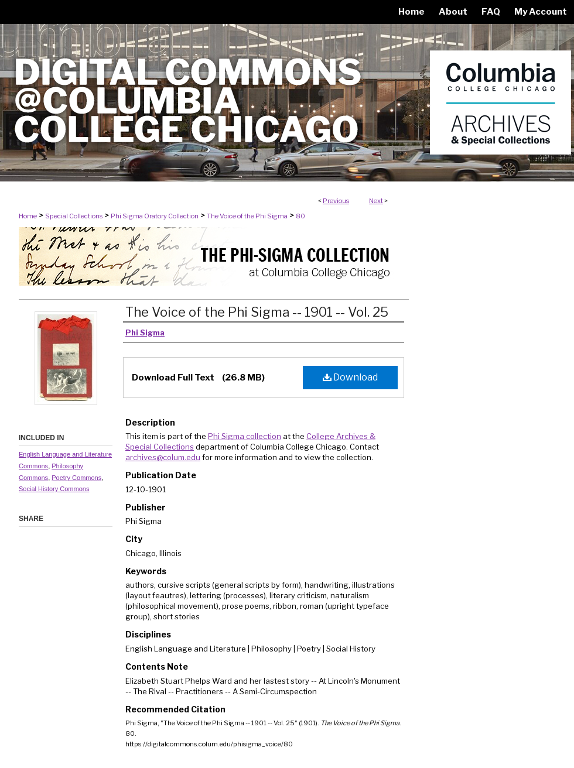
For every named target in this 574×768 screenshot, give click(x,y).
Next (376, 201)
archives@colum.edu (162, 457)
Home (28, 216)
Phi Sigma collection (244, 436)
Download (350, 377)
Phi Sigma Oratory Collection (155, 216)
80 (300, 216)
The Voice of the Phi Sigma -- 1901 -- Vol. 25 (256, 312)
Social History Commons (54, 488)
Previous (336, 201)
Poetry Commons (76, 477)
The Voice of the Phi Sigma (247, 216)
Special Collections (73, 216)
